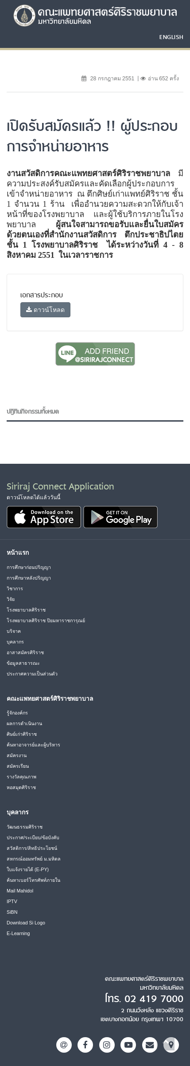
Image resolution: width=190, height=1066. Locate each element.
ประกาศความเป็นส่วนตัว (32, 673)
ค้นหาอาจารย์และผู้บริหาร (33, 744)
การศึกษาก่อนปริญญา (29, 567)
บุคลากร (15, 641)
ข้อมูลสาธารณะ (23, 663)
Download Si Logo (26, 922)
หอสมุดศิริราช (21, 787)
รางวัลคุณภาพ (21, 776)
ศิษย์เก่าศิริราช (22, 734)
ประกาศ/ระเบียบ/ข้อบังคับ (33, 837)
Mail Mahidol (20, 890)
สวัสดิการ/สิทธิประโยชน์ (32, 848)
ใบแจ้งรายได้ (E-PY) (28, 869)
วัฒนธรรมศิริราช (25, 826)
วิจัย (11, 599)
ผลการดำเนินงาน (24, 723)
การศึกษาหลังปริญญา (29, 577)
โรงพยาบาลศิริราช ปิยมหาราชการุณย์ (46, 620)
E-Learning (18, 933)
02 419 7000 (153, 999)
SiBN (12, 912)
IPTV (12, 901)
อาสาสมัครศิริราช (25, 652)
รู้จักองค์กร (17, 712)
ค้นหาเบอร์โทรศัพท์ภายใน (33, 880)
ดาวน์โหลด (45, 309)
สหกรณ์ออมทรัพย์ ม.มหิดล (34, 858)
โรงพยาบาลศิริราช (26, 609)
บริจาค (14, 631)
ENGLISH (171, 37)
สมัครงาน (17, 755)
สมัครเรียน (18, 766)
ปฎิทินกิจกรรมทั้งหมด (33, 412)
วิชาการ (15, 588)
